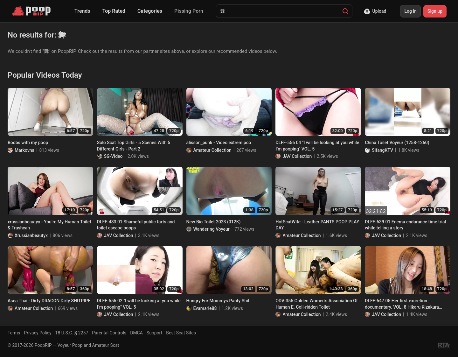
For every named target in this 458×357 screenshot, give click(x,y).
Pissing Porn (188, 11)
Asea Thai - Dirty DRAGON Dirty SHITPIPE (49, 300)
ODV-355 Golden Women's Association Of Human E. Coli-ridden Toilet (316, 304)
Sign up (434, 11)
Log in (410, 11)
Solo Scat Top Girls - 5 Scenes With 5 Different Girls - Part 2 (133, 145)
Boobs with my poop (28, 142)
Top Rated (113, 11)
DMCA (136, 332)
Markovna (24, 150)
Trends (82, 11)
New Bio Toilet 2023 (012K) (213, 221)
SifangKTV (382, 150)
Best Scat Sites (181, 332)
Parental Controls (109, 332)
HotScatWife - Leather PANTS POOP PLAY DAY (317, 225)
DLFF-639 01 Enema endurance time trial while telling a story (405, 225)
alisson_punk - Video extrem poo (218, 142)
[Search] (345, 11)
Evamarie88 (205, 308)
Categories (149, 11)
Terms (14, 332)
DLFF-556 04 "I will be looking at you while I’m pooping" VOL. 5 (317, 145)
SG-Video (113, 156)
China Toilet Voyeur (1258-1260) (397, 142)
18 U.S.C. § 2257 (71, 332)
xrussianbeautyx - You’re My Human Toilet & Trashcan (49, 225)
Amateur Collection (212, 150)
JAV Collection (297, 156)
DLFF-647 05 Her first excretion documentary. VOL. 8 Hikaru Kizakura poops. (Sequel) (402, 304)
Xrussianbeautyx (31, 235)
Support (154, 332)
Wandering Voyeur (211, 229)
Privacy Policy (37, 332)
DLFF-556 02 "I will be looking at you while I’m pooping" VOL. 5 (139, 304)
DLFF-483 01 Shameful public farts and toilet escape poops (136, 225)
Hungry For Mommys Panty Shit (218, 300)
